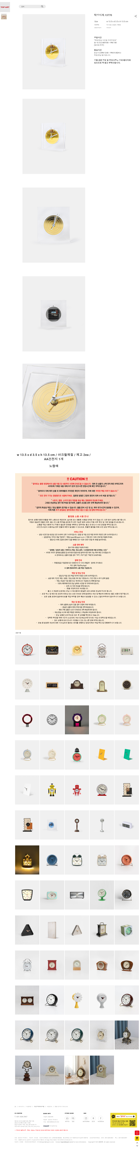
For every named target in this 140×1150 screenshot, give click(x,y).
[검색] (30, 6)
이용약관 (28, 1106)
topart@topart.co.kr (67, 1142)
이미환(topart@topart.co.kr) (45, 1142)
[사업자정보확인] (95, 1138)
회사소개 (21, 1106)
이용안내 (49, 1106)
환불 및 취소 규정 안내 (61, 1106)
